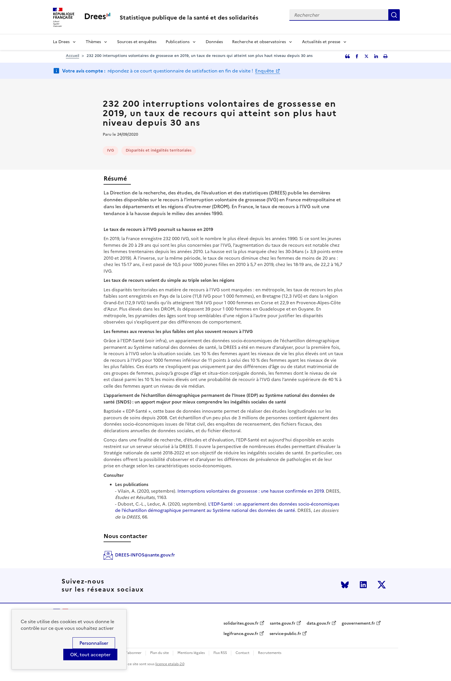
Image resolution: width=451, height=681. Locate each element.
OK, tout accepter (90, 654)
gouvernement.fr (358, 623)
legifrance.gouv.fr (240, 634)
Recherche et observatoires (259, 42)
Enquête (265, 70)
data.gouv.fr (318, 623)
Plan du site (159, 653)
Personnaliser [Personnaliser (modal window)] (93, 643)
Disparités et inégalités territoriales (159, 150)
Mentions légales (191, 653)
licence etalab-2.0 (169, 664)
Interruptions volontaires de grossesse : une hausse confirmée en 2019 (250, 491)
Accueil (72, 55)
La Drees (61, 42)
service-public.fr (285, 634)
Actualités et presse (321, 42)
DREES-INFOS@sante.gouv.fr (145, 555)
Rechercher (394, 15)
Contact (242, 653)
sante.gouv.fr (282, 623)
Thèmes (93, 42)
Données (214, 42)
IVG (110, 150)
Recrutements (269, 653)
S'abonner (133, 653)
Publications (178, 42)
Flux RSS (220, 653)
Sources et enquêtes (136, 42)
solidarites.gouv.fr (241, 623)
